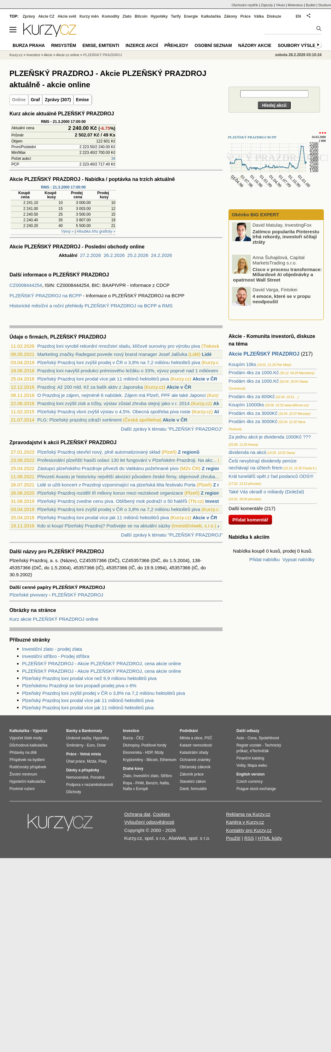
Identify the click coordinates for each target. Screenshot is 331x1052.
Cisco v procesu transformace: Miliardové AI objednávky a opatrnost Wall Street (277, 274)
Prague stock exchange (256, 789)
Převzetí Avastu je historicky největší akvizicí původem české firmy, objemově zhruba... (128, 476)
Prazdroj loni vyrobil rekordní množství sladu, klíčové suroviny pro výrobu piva (118, 346)
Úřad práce (75, 761)
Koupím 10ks (242, 364)
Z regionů (188, 452)
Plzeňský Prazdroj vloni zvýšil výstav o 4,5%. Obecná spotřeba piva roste (113, 411)
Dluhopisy (131, 745)
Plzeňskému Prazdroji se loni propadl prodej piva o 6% (79, 685)
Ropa (127, 783)
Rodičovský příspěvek (27, 767)
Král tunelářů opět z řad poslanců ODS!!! (271, 476)
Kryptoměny (133, 760)
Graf (35, 99)
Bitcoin (141, 16)
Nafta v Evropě (135, 789)
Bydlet (311, 5)
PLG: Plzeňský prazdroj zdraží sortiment (79, 419)
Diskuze (274, 16)
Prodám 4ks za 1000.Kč (254, 372)
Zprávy (29, 16)
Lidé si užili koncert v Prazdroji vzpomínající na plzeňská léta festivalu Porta (116, 484)
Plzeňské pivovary (29, 594)
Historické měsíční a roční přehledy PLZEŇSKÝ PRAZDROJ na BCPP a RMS (90, 305)
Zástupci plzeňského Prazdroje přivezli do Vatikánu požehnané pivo (107, 468)
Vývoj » (67, 231)
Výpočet (39, 731)
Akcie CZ (46, 16)
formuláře (199, 789)
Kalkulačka (211, 16)
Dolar (101, 745)
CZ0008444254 (25, 285)
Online (19, 99)
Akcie (48, 55)
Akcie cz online (67, 55)
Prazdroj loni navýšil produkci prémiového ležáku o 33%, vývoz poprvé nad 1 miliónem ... (130, 370)
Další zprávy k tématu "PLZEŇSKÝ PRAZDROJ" (172, 429)
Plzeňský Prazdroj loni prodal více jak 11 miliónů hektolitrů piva (103, 378)
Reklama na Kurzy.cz (248, 814)
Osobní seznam (213, 45)
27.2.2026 (90, 255)
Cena (252, 738)
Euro (91, 745)
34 (113, 158)
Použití (233, 838)
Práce (246, 16)
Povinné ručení (22, 789)
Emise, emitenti (101, 45)
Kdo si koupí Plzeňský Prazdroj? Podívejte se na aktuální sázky (103, 525)
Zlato (127, 16)
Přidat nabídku (264, 559)
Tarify (176, 16)
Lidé (207, 354)
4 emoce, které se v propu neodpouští (282, 299)
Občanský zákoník (195, 767)
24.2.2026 (161, 255)
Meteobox (295, 5)
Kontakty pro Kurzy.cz (249, 830)
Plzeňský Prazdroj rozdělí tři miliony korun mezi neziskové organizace (110, 493)
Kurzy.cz (15, 55)
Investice (215, 501)
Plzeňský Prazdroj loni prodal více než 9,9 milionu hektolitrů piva (89, 678)
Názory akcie (254, 45)
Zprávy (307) (58, 99)
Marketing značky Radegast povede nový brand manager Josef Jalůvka (112, 354)
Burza (128, 738)
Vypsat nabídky (298, 559)
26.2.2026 (114, 255)
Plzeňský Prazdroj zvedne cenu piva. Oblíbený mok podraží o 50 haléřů (112, 501)
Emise (82, 99)
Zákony (230, 16)
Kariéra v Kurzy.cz (245, 822)
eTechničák (259, 751)
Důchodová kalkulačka (28, 745)
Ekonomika (132, 752)
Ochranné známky (195, 760)
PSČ (208, 738)
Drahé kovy (133, 768)
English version (250, 774)
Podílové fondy (153, 745)
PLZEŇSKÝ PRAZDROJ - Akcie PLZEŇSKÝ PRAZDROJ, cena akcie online (101, 663)
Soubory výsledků (301, 45)
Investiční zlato (145, 776)
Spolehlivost (269, 738)
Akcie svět (67, 16)
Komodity (110, 16)
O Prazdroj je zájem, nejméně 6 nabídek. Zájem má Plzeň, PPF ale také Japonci (121, 395)
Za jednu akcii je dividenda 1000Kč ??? (270, 436)
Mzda (91, 761)
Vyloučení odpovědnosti (149, 822)
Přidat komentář (250, 519)
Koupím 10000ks (246, 404)
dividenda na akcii (247, 452)
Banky (72, 731)
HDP (149, 752)
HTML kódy (270, 838)
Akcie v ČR (205, 378)
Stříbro (166, 776)
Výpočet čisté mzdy (25, 738)
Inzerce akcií (141, 45)
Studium (324, 5)
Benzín (152, 783)
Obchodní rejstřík (245, 5)
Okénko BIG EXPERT (254, 214)
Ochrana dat (137, 814)
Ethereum (168, 760)
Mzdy (159, 752)
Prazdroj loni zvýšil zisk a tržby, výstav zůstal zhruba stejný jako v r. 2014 (113, 403)
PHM (139, 783)
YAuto (280, 5)
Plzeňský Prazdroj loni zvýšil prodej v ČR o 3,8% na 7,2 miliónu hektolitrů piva (118, 362)
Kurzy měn (89, 16)
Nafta (164, 783)
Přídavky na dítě (23, 752)
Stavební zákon (193, 781)
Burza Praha (29, 45)
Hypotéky (159, 16)
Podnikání (189, 731)
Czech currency (249, 781)
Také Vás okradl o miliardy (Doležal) (266, 491)
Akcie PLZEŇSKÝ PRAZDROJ (264, 354)
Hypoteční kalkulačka (27, 781)
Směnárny (75, 745)
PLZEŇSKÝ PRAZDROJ (77, 594)
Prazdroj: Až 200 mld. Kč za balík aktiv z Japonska (90, 387)
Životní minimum (23, 774)
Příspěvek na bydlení (27, 760)
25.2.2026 (137, 255)
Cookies (161, 814)
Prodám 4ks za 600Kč (252, 396)
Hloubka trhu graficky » (96, 231)
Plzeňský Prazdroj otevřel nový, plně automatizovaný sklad (98, 452)
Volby (240, 765)
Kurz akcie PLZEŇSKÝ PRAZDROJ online (53, 619)
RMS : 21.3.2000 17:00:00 (63, 187)
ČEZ (140, 738)
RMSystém (63, 45)
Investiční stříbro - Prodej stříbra (55, 656)
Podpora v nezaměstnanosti (89, 784)
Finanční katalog (250, 758)
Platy (102, 761)
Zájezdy (267, 5)
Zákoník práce (192, 774)
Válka (259, 16)
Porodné (97, 777)
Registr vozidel (248, 745)
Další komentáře (246, 508)
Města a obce (191, 738)
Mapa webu (257, 765)
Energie (191, 16)
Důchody (73, 792)
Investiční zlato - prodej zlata (52, 649)
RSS (249, 838)
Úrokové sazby (78, 738)
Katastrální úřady (194, 752)
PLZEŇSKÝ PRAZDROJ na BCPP (45, 295)
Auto (240, 738)
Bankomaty (92, 731)
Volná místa (90, 754)
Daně (184, 789)
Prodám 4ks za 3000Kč (253, 413)
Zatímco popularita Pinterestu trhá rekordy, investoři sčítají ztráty (286, 237)
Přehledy (176, 45)
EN (298, 16)
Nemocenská (77, 777)
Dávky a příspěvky (82, 770)
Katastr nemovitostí (196, 745)
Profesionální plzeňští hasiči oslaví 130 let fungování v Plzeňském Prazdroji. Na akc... (127, 460)
